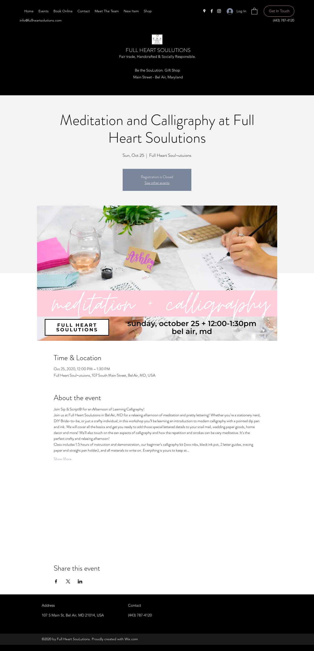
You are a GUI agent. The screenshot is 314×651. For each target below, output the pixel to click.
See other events (157, 182)
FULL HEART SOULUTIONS (158, 50)
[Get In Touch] (279, 11)
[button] (254, 10)
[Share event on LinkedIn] (80, 581)
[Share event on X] (68, 581)
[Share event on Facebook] (56, 581)
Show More (62, 459)
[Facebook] (211, 11)
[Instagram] (219, 11)
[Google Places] (204, 11)
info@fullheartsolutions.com (41, 20)
